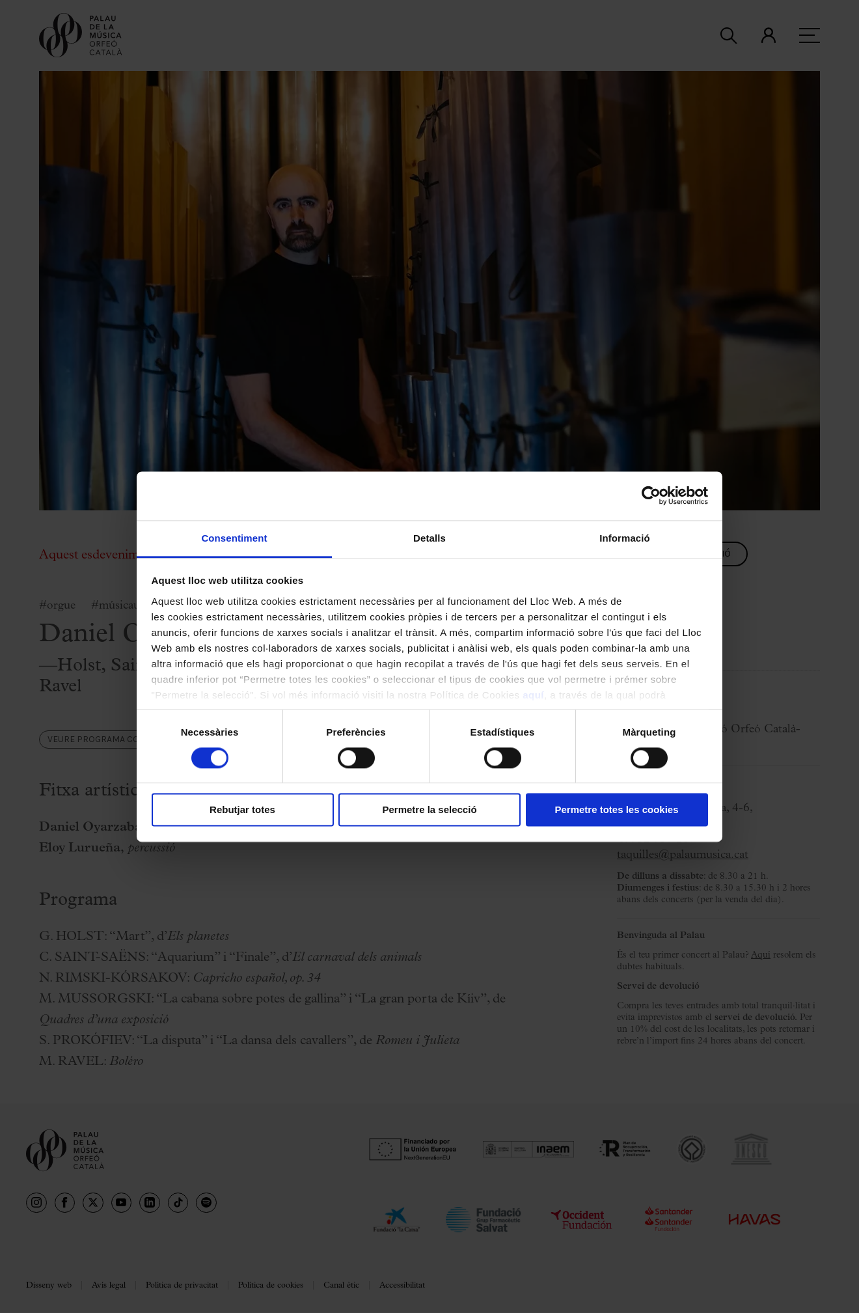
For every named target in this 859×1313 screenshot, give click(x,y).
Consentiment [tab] (234, 538)
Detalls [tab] (429, 538)
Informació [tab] (624, 538)
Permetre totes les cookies (616, 810)
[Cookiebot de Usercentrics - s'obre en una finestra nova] (651, 495)
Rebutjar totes (242, 810)
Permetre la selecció (429, 810)
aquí (533, 694)
